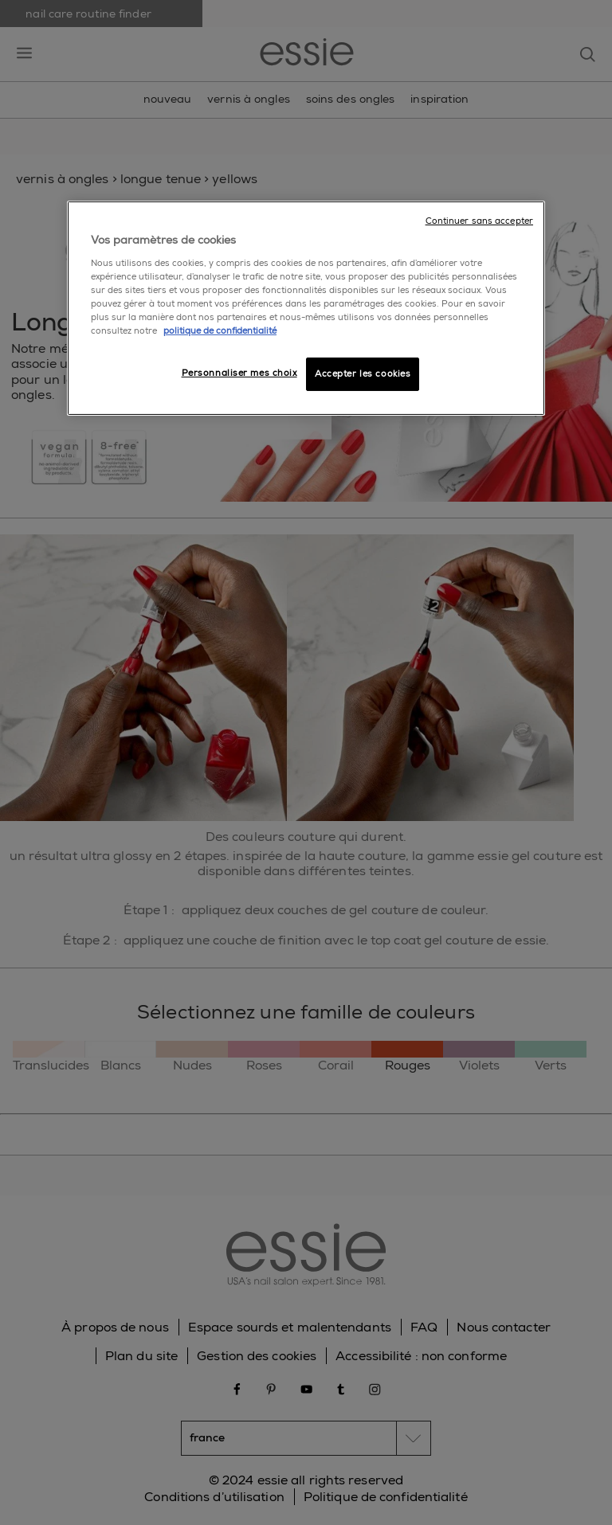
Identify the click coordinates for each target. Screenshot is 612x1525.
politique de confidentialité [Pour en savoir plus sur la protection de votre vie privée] (220, 331)
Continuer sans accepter (479, 221)
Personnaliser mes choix (239, 373)
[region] (306, 308)
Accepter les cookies (362, 374)
